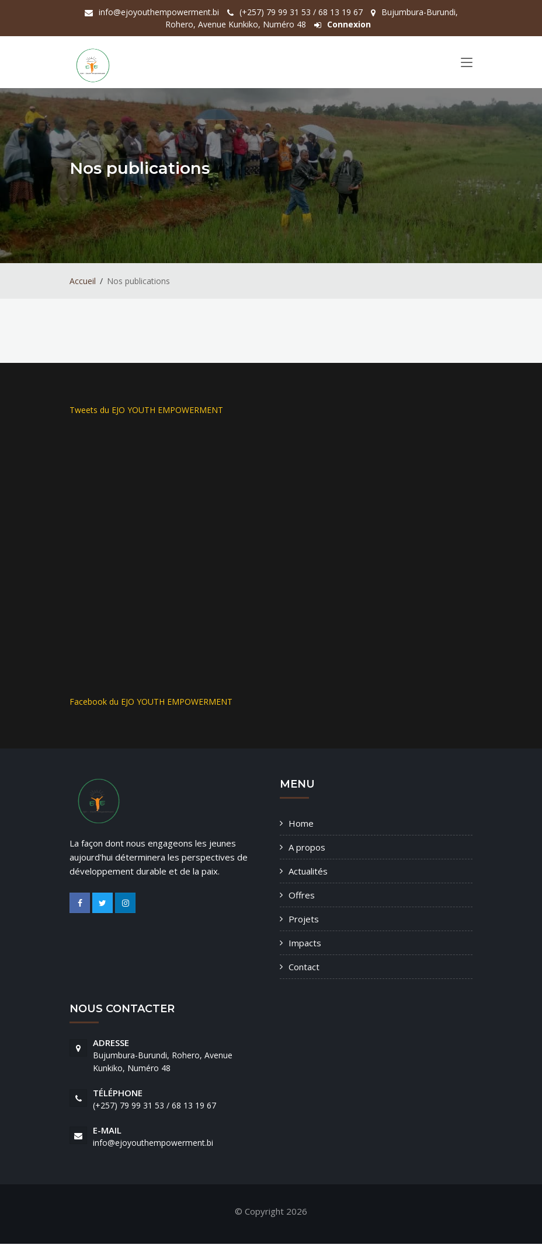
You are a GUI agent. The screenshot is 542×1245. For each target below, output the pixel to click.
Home (301, 824)
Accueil (83, 281)
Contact (304, 967)
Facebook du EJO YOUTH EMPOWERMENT (151, 702)
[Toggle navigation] (466, 65)
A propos (307, 848)
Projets (304, 919)
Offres (302, 895)
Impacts (305, 943)
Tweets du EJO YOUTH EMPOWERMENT (146, 410)
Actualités (308, 871)
